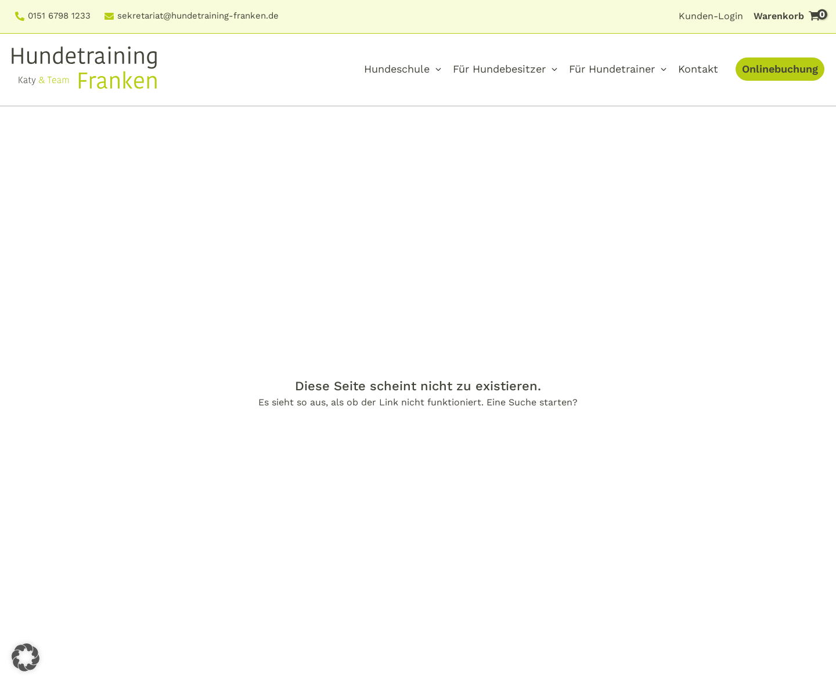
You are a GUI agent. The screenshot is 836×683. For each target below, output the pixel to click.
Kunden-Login (711, 15)
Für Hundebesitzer (499, 69)
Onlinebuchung (780, 69)
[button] (25, 657)
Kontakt (698, 69)
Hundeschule (397, 69)
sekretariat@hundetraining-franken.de (198, 16)
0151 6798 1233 (59, 16)
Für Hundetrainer (612, 69)
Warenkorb (789, 15)
